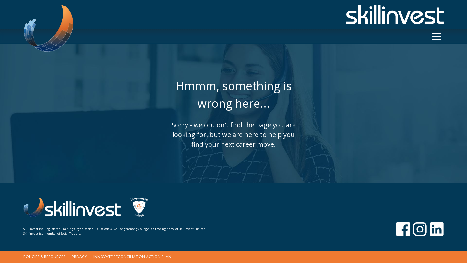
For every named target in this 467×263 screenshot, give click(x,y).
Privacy (79, 256)
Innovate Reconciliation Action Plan (132, 256)
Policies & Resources (44, 256)
